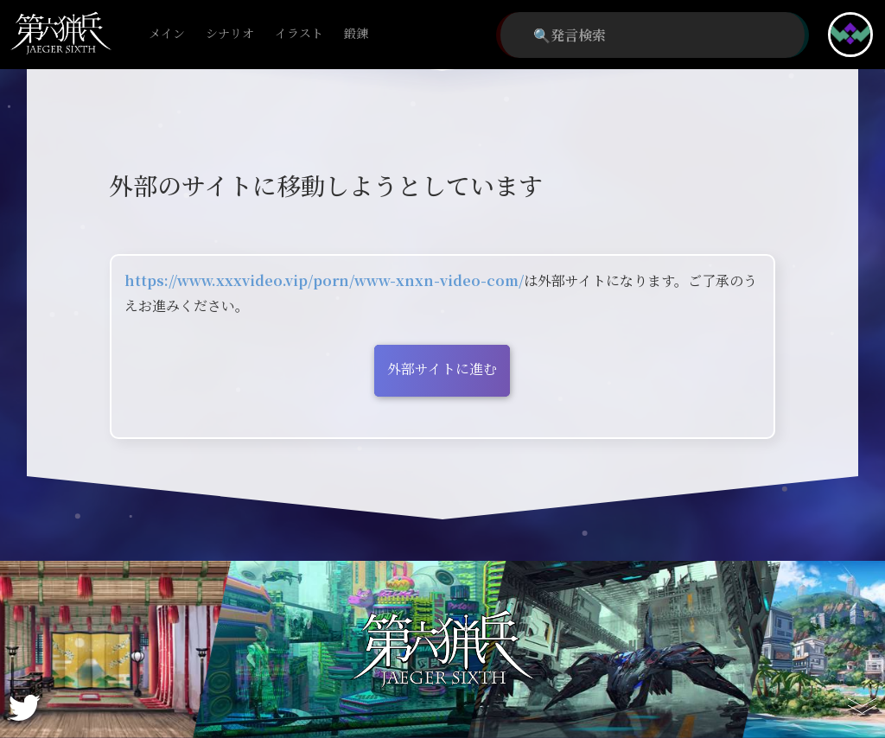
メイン (166, 34)
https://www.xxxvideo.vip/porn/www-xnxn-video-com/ (324, 280)
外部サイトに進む (442, 369)
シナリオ (229, 34)
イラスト (299, 34)
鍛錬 (356, 34)
